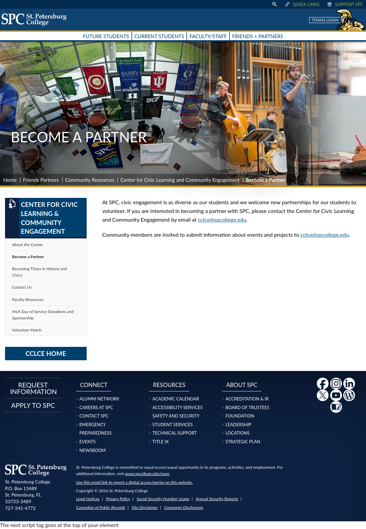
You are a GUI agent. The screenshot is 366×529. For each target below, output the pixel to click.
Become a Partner (28, 256)
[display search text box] (274, 4)
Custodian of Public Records (100, 507)
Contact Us (21, 287)
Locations (237, 433)
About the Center (27, 244)
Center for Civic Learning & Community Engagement (41, 217)
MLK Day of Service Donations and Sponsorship (43, 314)
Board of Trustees (247, 407)
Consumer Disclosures (183, 507)
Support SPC (344, 4)
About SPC (241, 384)
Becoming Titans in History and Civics (39, 272)
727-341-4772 (20, 508)
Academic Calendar (176, 398)
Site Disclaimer (144, 507)
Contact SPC (93, 416)
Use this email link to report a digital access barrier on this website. (134, 482)
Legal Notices (87, 498)
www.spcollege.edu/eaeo (147, 473)
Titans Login (325, 19)
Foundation (239, 416)
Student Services (173, 424)
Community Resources (89, 180)
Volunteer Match (26, 329)
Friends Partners (41, 180)
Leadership (238, 424)
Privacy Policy (118, 498)
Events (87, 441)
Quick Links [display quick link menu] (301, 4)
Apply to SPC (33, 405)
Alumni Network (99, 398)
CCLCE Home (45, 353)
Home (10, 180)
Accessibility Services (178, 407)
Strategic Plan (242, 441)
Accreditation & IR (247, 398)
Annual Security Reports (217, 498)
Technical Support (175, 433)
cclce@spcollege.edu (222, 219)
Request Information (33, 388)
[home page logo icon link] (36, 19)
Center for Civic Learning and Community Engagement (180, 180)
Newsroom (92, 450)
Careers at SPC (96, 407)
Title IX (161, 441)
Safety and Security (176, 416)
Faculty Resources (27, 299)
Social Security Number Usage (162, 498)
